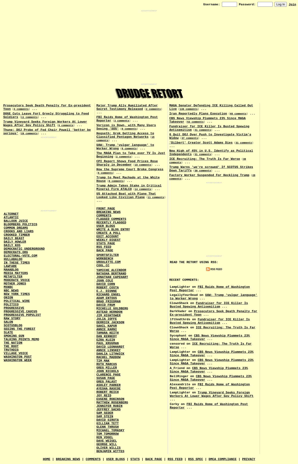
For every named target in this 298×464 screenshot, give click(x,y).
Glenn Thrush (107, 427)
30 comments (203, 170)
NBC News (11, 290)
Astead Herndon (109, 312)
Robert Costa (107, 287)
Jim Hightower (108, 315)
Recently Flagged (111, 222)
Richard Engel (108, 294)
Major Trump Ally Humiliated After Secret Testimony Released (127, 107)
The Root (11, 346)
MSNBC (8, 287)
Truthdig (11, 350)
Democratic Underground (24, 249)
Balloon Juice (16, 221)
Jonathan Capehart (112, 277)
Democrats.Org (16, 252)
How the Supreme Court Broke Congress (129, 169)
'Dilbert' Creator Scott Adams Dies (201, 142)
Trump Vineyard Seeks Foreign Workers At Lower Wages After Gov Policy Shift (45, 123)
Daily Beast (14, 238)
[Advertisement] (149, 47)
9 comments (65, 125)
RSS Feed (103, 247)
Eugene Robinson (110, 399)
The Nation (13, 343)
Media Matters (16, 273)
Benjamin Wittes (110, 451)
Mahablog (11, 269)
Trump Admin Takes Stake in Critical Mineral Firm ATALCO (129, 187)
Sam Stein (104, 416)
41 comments (203, 130)
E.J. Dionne (106, 291)
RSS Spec (195, 459)
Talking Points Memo (21, 339)
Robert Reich (107, 392)
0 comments (129, 128)
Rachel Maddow (108, 357)
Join (292, 4)
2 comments (153, 109)
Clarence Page (108, 374)
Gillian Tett (107, 423)
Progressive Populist (22, 315)
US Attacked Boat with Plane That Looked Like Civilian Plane (126, 195)
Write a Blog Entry (113, 229)
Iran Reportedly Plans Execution (198, 113)
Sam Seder (104, 413)
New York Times (17, 294)
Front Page (105, 208)
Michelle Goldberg (112, 308)
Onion (8, 297)
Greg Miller (106, 367)
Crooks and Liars (19, 231)
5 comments (105, 173)
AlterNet (11, 214)
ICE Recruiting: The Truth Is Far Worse (204, 159)
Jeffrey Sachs (108, 409)
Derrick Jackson (110, 322)
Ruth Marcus (106, 364)
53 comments (195, 122)
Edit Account (107, 236)
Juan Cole (104, 280)
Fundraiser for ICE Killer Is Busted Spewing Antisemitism (209, 304)
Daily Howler (15, 242)
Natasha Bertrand (111, 273)
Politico (11, 304)
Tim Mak (102, 361)
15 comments (143, 164)
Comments (103, 215)
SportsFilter (107, 255)
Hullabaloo (13, 259)
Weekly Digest (108, 240)
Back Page (104, 250)
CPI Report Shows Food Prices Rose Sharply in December (127, 163)
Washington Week (18, 360)
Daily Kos (12, 245)
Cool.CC (102, 265)
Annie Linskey (108, 350)
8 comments (129, 148)
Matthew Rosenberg (112, 402)
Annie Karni (106, 329)
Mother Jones (15, 283)
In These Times (17, 263)
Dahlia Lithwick (110, 354)
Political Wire (17, 301)
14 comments (143, 189)
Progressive (14, 308)
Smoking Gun (14, 336)
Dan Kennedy (106, 336)
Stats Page (105, 243)
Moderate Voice (17, 280)
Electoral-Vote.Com (20, 256)
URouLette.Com (108, 262)
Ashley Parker (108, 385)
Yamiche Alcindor (111, 270)
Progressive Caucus (20, 311)
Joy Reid (103, 395)
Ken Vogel (104, 437)
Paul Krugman (107, 343)
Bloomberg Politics (20, 224)
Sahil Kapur (106, 326)
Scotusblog (13, 325)
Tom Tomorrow (107, 434)
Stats (135, 459)
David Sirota (107, 420)
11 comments (29, 117)
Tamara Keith (107, 333)
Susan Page (105, 378)
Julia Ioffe (106, 319)
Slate (8, 332)
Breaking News (108, 212)
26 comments (29, 133)
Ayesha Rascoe (108, 388)
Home (46, 459)
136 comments (189, 109)
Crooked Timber (17, 235)
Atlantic (11, 217)
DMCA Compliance (223, 459)
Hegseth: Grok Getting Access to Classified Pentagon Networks (125, 135)
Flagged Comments (111, 219)
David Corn (105, 284)
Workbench (104, 258)
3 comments (121, 120)
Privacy (248, 459)
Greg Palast (106, 381)
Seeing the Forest (19, 329)
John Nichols (107, 371)
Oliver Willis (108, 448)
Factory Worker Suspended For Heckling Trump (209, 175)
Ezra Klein (105, 340)
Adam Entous (106, 298)
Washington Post (18, 357)
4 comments (21, 109)
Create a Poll (108, 233)
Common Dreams (16, 228)
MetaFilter (13, 276)
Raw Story (12, 318)
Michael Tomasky (110, 430)
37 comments (190, 138)
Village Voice (16, 353)
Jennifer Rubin (109, 406)
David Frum (105, 305)
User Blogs (105, 226)
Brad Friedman (108, 301)
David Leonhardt (110, 347)
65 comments (238, 113)
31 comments (244, 142)
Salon (8, 322)
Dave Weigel (106, 441)
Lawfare (10, 266)
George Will (106, 444)
